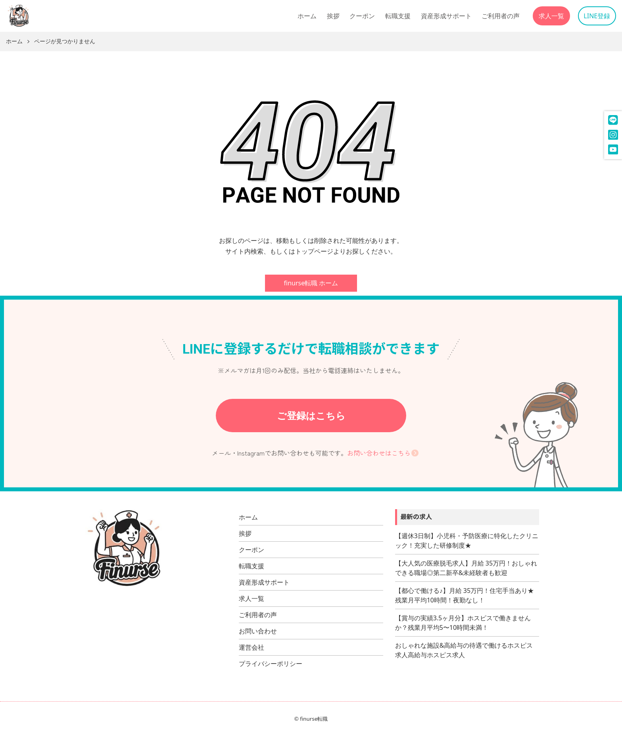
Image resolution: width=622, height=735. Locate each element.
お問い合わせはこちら (379, 453)
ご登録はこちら (311, 415)
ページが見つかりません (64, 41)
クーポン (362, 16)
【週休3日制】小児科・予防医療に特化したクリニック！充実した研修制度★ (466, 540)
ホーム (307, 16)
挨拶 (333, 16)
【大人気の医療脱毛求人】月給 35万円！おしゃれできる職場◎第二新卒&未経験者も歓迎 (466, 568)
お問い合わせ (258, 631)
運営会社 (251, 647)
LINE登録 (597, 16)
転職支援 (398, 16)
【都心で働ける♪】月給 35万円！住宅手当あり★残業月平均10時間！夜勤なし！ (464, 595)
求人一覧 (551, 16)
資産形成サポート (446, 16)
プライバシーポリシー (270, 663)
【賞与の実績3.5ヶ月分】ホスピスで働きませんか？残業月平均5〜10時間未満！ (463, 623)
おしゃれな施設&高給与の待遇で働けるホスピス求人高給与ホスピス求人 (464, 650)
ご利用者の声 (501, 16)
